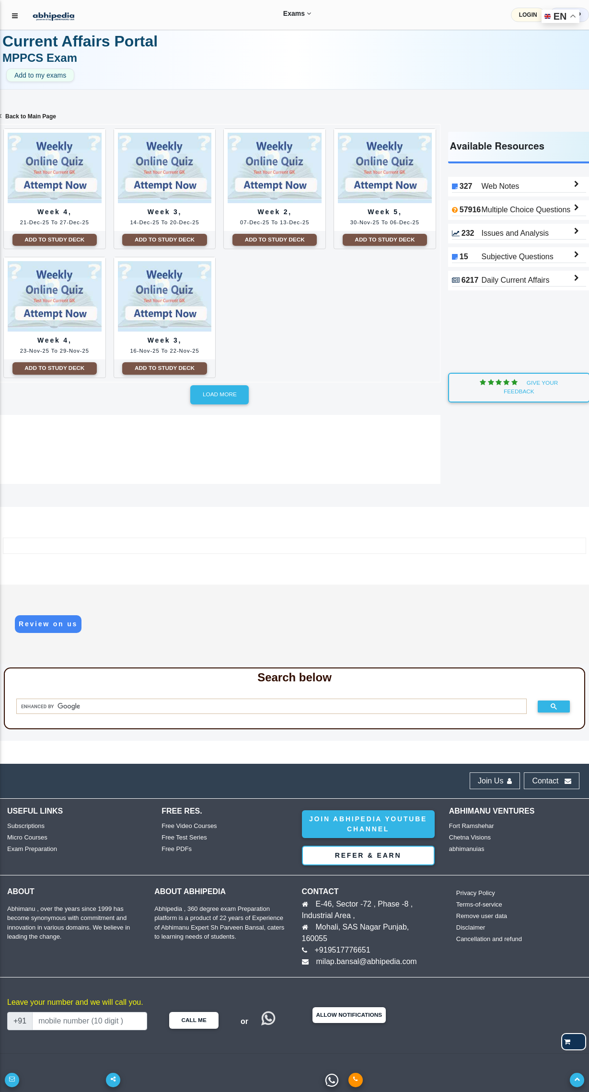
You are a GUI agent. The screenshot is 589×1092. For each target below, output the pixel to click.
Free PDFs (177, 848)
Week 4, (55, 179)
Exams (288, 13)
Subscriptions (26, 825)
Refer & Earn (368, 855)
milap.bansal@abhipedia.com (366, 961)
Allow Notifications (349, 1015)
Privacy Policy (475, 893)
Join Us (495, 781)
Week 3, (165, 179)
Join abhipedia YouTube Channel (368, 824)
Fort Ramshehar (471, 825)
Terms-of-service (479, 904)
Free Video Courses (189, 825)
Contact (551, 781)
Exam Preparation (32, 848)
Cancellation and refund (489, 939)
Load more (220, 394)
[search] (268, 707)
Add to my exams (40, 75)
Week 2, (275, 179)
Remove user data (481, 916)
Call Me (193, 1020)
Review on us (48, 624)
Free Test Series (184, 837)
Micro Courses (27, 837)
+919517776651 (342, 950)
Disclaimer (470, 927)
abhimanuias (467, 848)
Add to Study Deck (54, 239)
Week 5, (385, 179)
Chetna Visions (470, 837)
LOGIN (528, 14)
